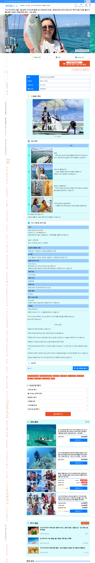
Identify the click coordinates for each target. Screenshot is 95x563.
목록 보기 (85, 523)
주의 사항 (41, 312)
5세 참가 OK (30, 378)
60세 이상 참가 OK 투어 (33, 376)
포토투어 (6, 369)
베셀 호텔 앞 (32, 264)
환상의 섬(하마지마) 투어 (7, 175)
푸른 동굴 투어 (6, 192)
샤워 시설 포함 (80, 376)
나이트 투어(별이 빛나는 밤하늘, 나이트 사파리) (7, 289)
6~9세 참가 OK (37, 378)
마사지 (6, 483)
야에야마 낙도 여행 (6, 262)
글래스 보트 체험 (6, 382)
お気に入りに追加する (82, 69)
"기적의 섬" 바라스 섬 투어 (7, 459)
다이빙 (6, 236)
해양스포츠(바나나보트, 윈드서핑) (7, 343)
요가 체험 (6, 474)
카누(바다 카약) (7, 247)
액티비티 (22, 5)
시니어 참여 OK (46, 378)
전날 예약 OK (56, 376)
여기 (39, 320)
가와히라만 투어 (6, 216)
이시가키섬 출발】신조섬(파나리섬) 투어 (7, 408)
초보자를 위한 (63, 376)
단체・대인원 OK (72, 376)
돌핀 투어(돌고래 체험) (7, 429)
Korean (88, 1)
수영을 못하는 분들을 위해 (46, 376)
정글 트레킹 (6, 443)
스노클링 (6, 203)
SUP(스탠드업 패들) (8, 161)
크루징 (6, 361)
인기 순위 (28, 5)
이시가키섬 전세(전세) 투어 (7, 318)
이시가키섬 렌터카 (6, 514)
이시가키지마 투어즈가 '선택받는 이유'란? (40, 5)
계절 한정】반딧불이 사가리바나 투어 (7, 495)
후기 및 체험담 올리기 (81, 369)
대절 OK (53, 378)
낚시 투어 (6, 394)
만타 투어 (6, 228)
